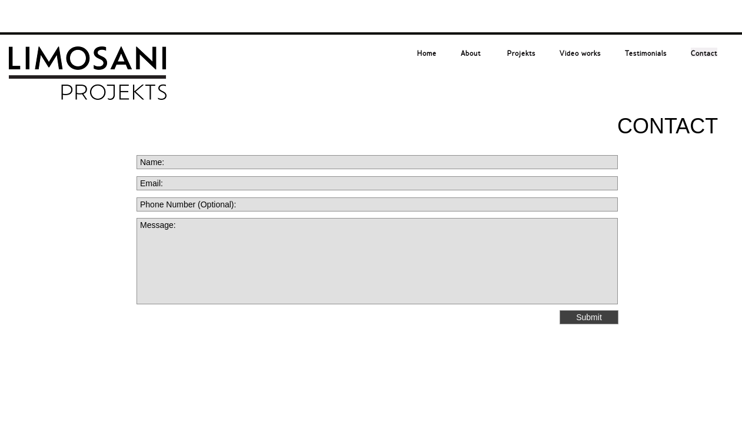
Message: (377, 261)
